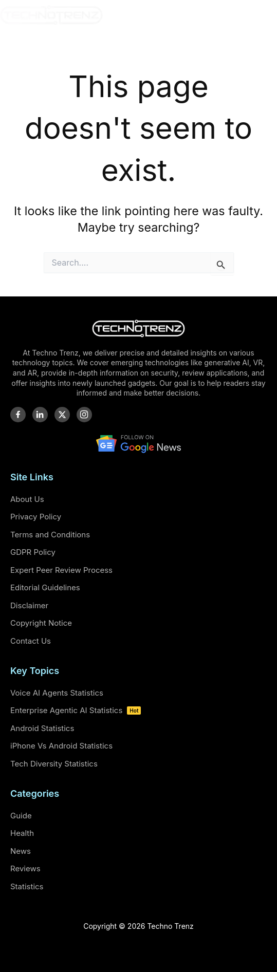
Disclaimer (29, 605)
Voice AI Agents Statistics (56, 693)
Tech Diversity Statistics (54, 764)
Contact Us (30, 641)
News (20, 851)
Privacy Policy (35, 516)
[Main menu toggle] (266, 15)
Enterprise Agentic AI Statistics (75, 710)
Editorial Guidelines (45, 587)
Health (22, 833)
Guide (21, 815)
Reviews (25, 868)
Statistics (27, 886)
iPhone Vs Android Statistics (61, 746)
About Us (27, 499)
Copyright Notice (41, 623)
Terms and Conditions (50, 534)
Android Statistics (42, 728)
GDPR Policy (33, 552)
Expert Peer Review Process (61, 570)
